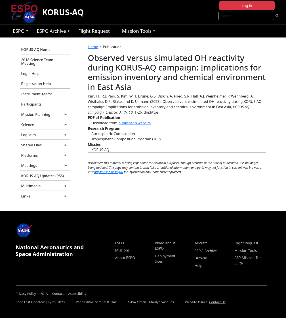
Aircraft (201, 243)
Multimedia (43, 187)
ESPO (20, 32)
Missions (122, 250)
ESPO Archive (52, 32)
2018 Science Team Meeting (37, 61)
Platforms (43, 156)
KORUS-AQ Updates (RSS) (42, 175)
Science (43, 125)
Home (93, 46)
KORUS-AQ (63, 12)
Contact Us (217, 302)
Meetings (43, 166)
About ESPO (125, 257)
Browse (201, 258)
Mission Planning (43, 115)
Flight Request (94, 31)
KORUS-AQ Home (35, 49)
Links (43, 197)
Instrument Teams (37, 93)
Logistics (43, 135)
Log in (247, 5)
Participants (31, 104)
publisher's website (134, 123)
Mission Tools (138, 32)
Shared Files (43, 146)
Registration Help (36, 83)
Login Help (30, 73)
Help (198, 265)
